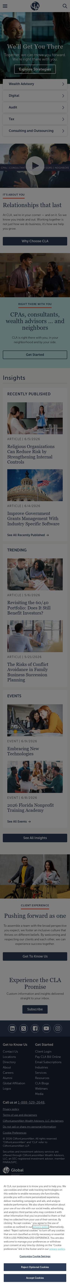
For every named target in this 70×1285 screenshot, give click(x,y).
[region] (35, 1230)
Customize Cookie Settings (35, 1256)
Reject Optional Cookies (35, 1267)
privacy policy (41, 1226)
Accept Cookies (35, 1277)
